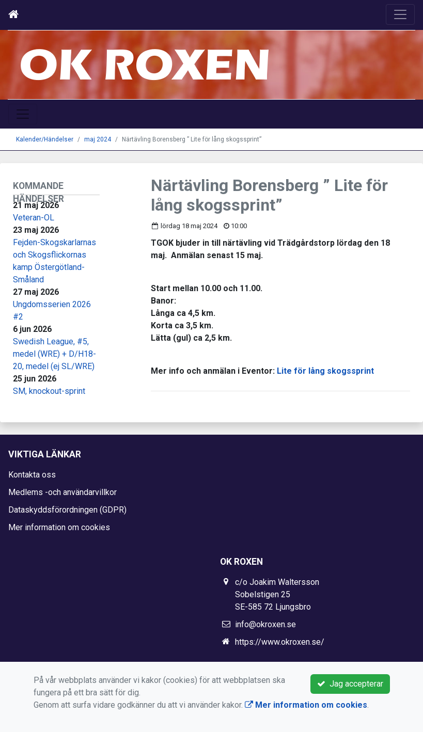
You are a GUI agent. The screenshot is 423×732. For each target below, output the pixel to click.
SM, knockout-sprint (49, 391)
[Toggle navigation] (400, 14)
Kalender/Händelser (44, 139)
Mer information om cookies (59, 527)
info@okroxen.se (265, 624)
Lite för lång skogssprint (325, 371)
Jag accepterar (350, 684)
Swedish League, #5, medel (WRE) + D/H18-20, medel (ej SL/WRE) (54, 354)
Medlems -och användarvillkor (62, 492)
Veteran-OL (33, 217)
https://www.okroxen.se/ (279, 642)
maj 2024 (97, 139)
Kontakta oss (32, 475)
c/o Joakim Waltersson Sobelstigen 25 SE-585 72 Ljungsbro (277, 594)
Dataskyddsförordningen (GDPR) (67, 510)
